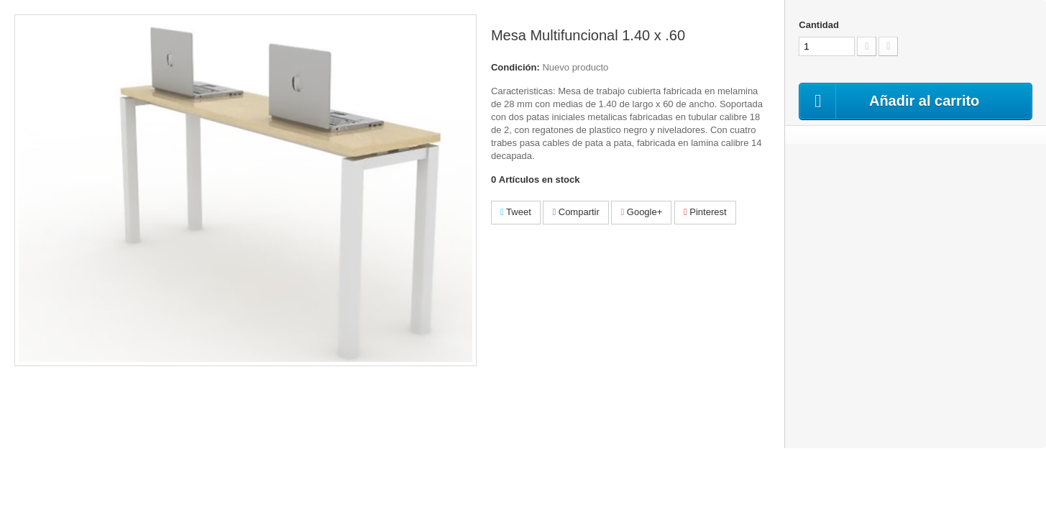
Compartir (575, 211)
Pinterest (705, 211)
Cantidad (819, 24)
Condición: (515, 67)
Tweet (515, 211)
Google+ (641, 211)
